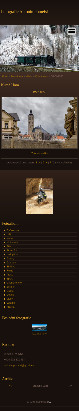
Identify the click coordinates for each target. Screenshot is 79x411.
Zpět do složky (39, 153)
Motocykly (12, 242)
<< (10, 385)
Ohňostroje (13, 230)
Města (28, 76)
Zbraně (11, 286)
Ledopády (12, 254)
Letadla (11, 302)
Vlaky (10, 298)
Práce (10, 274)
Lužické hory (39, 333)
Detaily (10, 294)
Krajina (10, 306)
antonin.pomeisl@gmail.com (20, 365)
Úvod (5, 76)
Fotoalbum (17, 76)
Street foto (12, 250)
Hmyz (10, 238)
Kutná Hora (41, 76)
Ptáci (9, 246)
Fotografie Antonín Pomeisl (24, 11)
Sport (10, 278)
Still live (11, 266)
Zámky (10, 258)
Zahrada (11, 262)
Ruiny (10, 270)
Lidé (9, 234)
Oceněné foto (14, 282)
